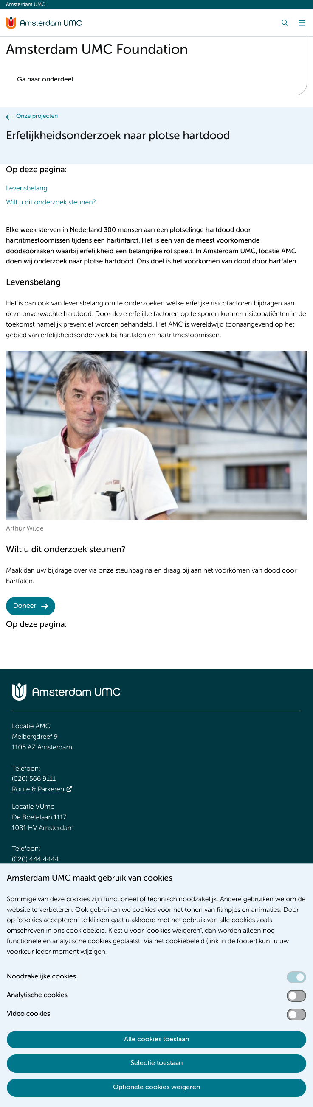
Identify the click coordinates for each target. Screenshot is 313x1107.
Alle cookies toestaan (156, 1039)
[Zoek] (285, 23)
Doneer (24, 606)
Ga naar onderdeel (45, 79)
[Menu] (302, 23)
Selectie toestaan (156, 1063)
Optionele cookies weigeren (156, 1087)
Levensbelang (27, 188)
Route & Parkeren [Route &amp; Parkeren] (38, 789)
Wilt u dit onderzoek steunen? (51, 202)
